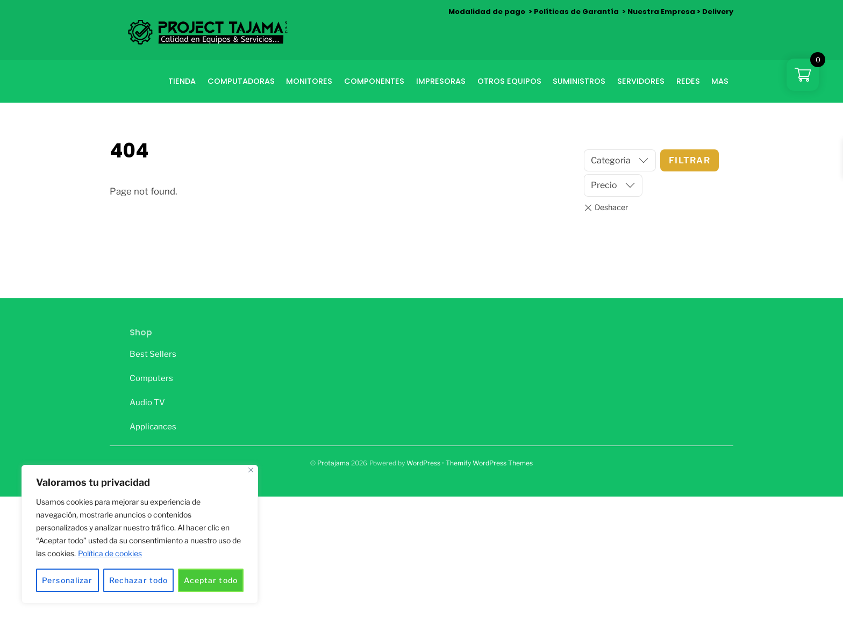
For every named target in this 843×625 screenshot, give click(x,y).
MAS (719, 81)
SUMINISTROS (579, 81)
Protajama (333, 463)
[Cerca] (250, 470)
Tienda (182, 81)
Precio (604, 185)
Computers (151, 378)
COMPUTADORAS (241, 81)
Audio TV (147, 402)
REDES (688, 81)
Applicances (153, 426)
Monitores (309, 81)
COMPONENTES (374, 81)
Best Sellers (153, 354)
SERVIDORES (641, 81)
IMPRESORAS (441, 81)
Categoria (611, 160)
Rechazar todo (138, 580)
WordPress (423, 463)
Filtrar (689, 160)
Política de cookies (110, 553)
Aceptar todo (210, 580)
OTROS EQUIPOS (509, 81)
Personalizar (67, 580)
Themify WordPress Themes (489, 463)
